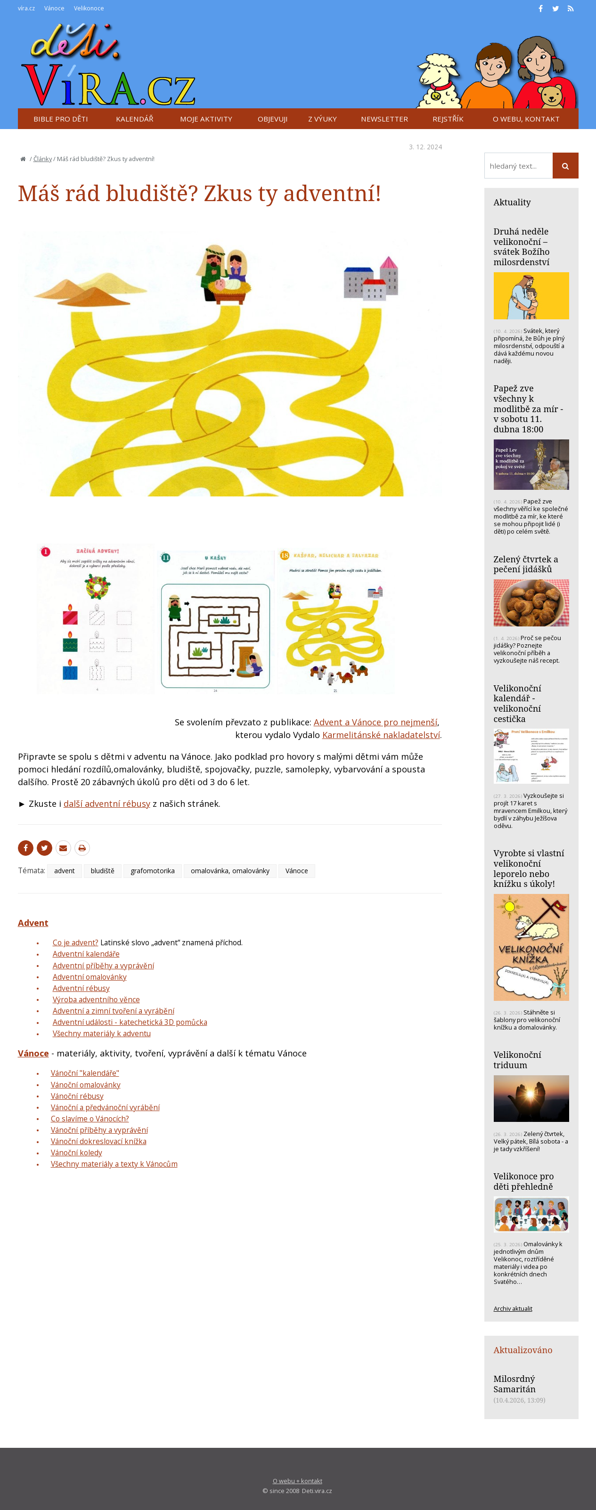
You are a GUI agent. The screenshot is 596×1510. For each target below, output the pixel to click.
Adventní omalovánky (90, 977)
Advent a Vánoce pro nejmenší (375, 722)
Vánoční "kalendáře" (85, 1073)
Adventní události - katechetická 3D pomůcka (130, 1022)
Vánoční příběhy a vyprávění (99, 1130)
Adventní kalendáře (86, 954)
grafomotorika (153, 870)
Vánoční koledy (76, 1152)
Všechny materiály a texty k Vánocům (114, 1164)
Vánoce (297, 870)
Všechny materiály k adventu (102, 1033)
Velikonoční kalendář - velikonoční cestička (517, 703)
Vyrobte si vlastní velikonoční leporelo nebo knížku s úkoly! (529, 868)
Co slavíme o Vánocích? (90, 1118)
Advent (33, 922)
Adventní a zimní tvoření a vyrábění (113, 1011)
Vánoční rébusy (77, 1096)
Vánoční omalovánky (86, 1085)
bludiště (102, 870)
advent (64, 870)
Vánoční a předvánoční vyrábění (105, 1107)
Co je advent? (75, 942)
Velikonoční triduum (517, 1060)
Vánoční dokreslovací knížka (99, 1141)
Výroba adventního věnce (96, 999)
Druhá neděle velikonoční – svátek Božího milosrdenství (522, 247)
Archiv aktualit (513, 1308)
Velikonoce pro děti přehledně (524, 1181)
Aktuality (512, 202)
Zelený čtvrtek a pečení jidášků (526, 564)
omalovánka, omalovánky (230, 870)
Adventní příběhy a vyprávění (103, 965)
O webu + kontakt (297, 1481)
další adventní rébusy (107, 803)
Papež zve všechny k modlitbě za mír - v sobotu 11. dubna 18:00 (528, 408)
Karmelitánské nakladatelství (381, 734)
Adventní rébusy (81, 988)
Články (42, 158)
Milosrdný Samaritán (515, 1384)
